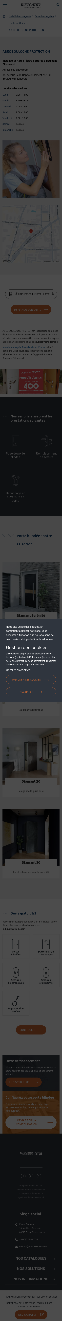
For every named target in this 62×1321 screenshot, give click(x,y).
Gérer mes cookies (18, 670)
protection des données (39, 639)
